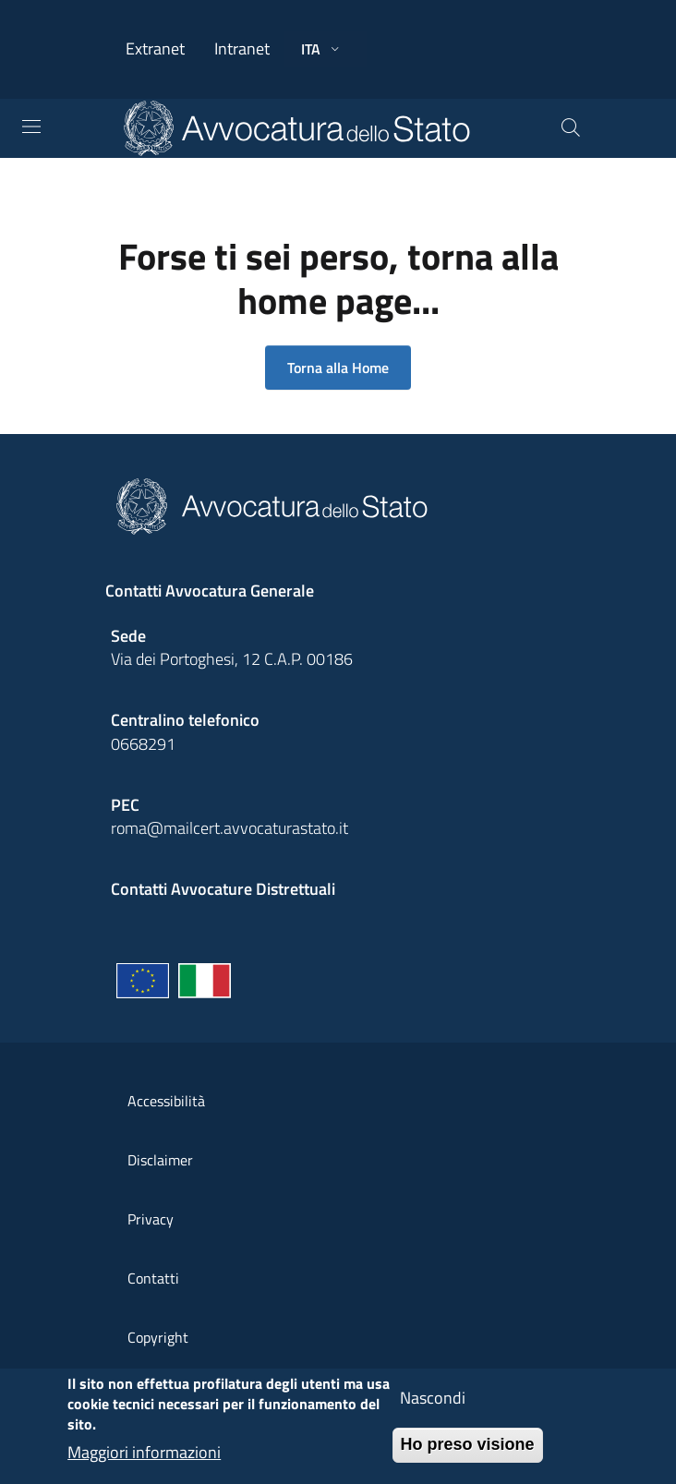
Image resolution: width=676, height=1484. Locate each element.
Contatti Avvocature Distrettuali (223, 888)
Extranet (155, 48)
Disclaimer (160, 1160)
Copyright (157, 1337)
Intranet (242, 48)
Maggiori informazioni (144, 1463)
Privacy (150, 1219)
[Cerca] (571, 128)
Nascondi (432, 1408)
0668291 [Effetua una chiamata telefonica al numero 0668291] (143, 743)
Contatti (153, 1278)
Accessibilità (166, 1101)
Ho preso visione (468, 1455)
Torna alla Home (338, 367)
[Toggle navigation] (31, 126)
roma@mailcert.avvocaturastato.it (229, 827)
